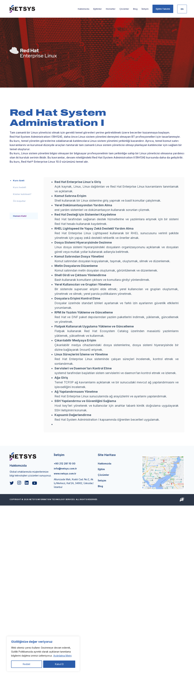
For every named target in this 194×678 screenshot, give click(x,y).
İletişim (102, 480)
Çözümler (103, 474)
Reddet (27, 664)
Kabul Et (59, 664)
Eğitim (101, 469)
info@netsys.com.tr (65, 468)
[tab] (24, 180)
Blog (100, 486)
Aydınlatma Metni (62, 655)
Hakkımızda (104, 463)
